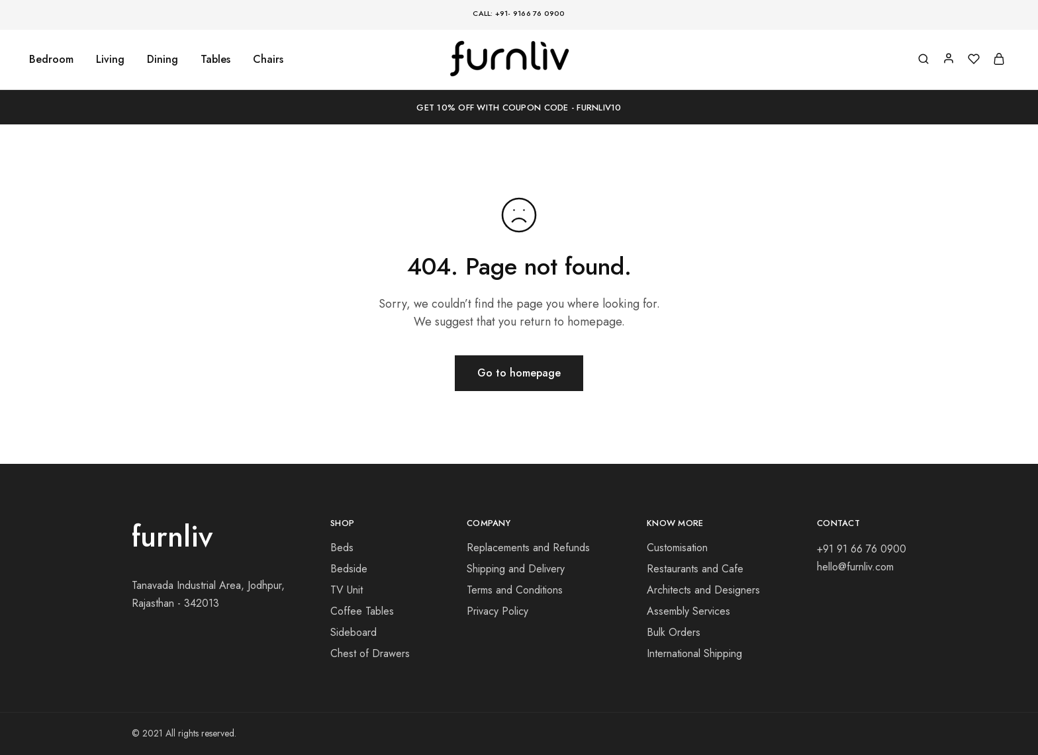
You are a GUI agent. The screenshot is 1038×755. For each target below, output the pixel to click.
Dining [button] (162, 59)
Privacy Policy (497, 611)
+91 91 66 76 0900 (861, 548)
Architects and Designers (703, 590)
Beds (342, 547)
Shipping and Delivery (516, 568)
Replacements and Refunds (528, 547)
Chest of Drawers (370, 653)
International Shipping (694, 653)
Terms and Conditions (515, 590)
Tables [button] (215, 59)
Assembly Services (688, 611)
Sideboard (353, 632)
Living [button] (110, 59)
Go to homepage (519, 372)
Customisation (677, 547)
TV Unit (346, 590)
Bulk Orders (673, 632)
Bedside (348, 568)
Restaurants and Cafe (695, 568)
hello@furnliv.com (855, 566)
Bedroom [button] (51, 59)
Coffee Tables (362, 611)
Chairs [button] (268, 59)
